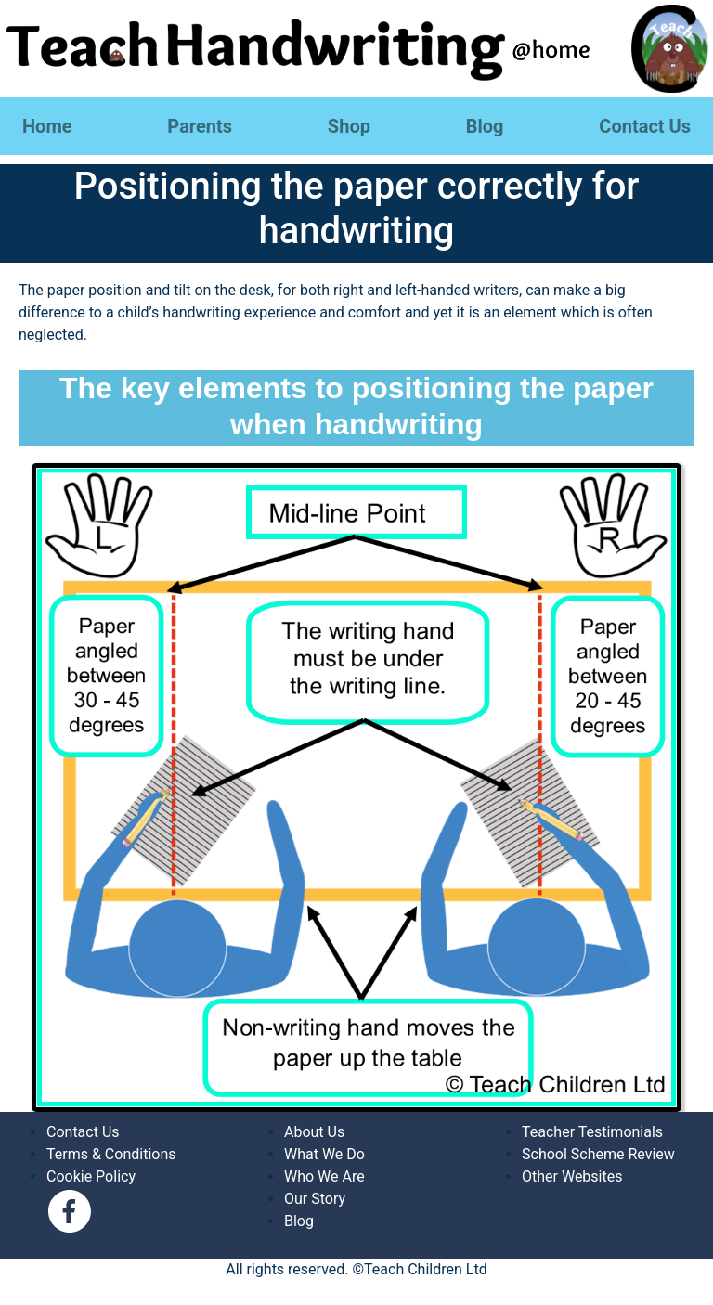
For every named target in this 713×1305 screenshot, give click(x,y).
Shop (349, 126)
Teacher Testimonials (592, 1132)
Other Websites (572, 1176)
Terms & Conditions (111, 1154)
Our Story (314, 1199)
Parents (199, 126)
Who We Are (324, 1176)
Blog (485, 126)
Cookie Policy (91, 1176)
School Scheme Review (598, 1154)
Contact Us (645, 126)
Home (47, 126)
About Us (314, 1132)
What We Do (324, 1154)
